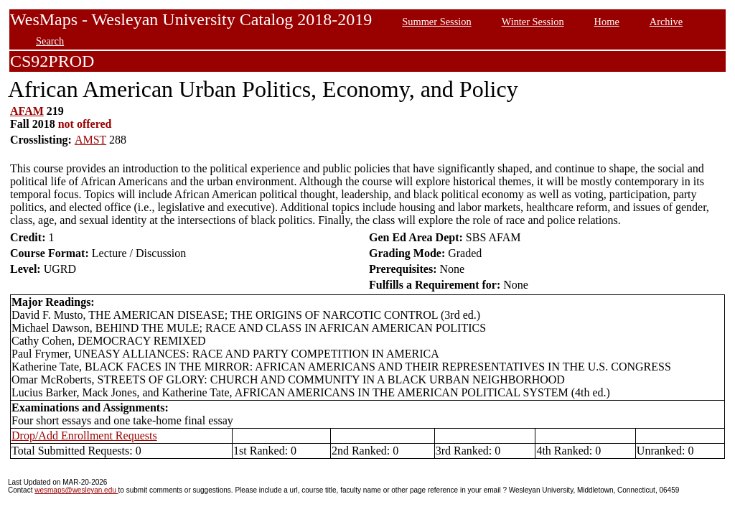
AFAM (27, 111)
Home (606, 21)
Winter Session (533, 21)
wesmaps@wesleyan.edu (76, 490)
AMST (90, 140)
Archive (666, 21)
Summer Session (436, 21)
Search (50, 41)
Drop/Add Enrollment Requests (84, 435)
